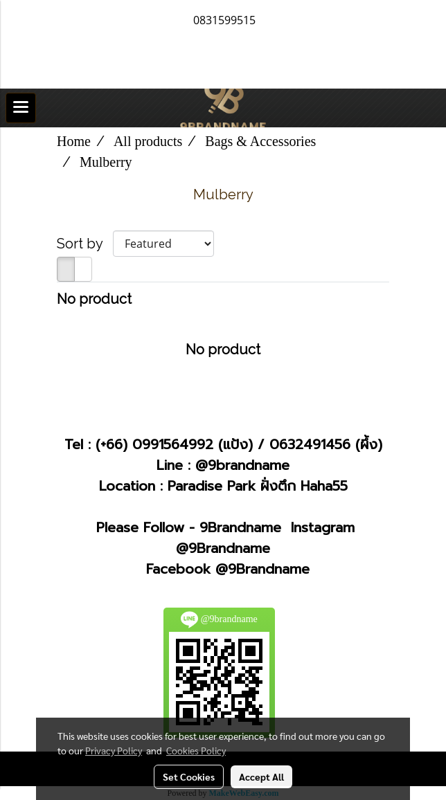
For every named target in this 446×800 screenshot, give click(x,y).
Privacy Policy (113, 750)
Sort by (85, 243)
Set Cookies (189, 776)
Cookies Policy (196, 750)
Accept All (261, 776)
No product (94, 299)
